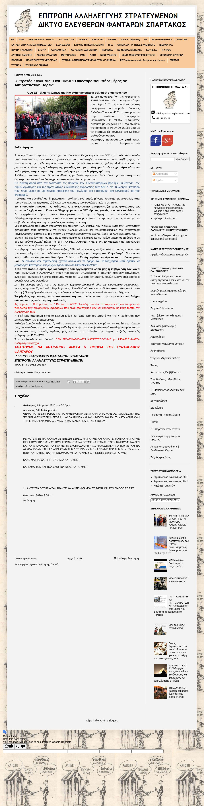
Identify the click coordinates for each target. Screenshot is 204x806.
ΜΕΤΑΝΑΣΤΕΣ (68, 55)
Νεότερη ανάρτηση (25, 558)
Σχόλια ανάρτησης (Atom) (44, 564)
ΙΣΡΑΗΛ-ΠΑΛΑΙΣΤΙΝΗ (22, 50)
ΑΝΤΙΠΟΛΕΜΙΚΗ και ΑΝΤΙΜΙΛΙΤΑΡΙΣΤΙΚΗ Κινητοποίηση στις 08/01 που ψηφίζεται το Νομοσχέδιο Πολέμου (171, 605)
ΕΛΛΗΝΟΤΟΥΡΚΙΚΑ (162, 39)
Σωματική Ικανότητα (162, 308)
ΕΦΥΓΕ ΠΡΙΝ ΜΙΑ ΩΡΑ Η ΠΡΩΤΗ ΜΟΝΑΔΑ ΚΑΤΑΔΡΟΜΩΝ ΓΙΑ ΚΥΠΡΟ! (179, 521)
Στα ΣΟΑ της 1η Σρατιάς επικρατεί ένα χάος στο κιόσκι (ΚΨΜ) (178, 692)
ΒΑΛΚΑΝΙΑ (97, 39)
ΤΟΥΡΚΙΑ (16, 65)
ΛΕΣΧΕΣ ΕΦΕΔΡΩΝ (47, 55)
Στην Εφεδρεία (159, 400)
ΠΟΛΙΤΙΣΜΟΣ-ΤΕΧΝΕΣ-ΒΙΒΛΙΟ (41, 60)
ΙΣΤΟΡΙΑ (42, 50)
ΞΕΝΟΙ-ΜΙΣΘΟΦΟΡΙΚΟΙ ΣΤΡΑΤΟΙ (138, 55)
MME (21, 39)
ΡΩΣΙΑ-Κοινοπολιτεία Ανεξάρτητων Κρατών (142, 60)
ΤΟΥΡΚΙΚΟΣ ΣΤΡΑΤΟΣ (37, 65)
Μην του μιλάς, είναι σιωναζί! (177, 626)
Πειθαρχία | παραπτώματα (165, 414)
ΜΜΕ (82, 55)
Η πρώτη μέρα (159, 301)
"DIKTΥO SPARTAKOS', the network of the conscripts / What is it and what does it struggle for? (169, 209)
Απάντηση (29, 500)
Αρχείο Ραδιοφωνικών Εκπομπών (170, 254)
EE (12, 39)
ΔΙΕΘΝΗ (112, 39)
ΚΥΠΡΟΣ (166, 50)
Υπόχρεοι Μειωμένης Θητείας (167, 343)
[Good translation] (9, 746)
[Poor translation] (20, 746)
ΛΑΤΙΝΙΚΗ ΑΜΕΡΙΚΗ (21, 55)
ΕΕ (145, 39)
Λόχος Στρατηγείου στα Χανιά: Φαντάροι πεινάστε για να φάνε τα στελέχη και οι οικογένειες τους (170, 651)
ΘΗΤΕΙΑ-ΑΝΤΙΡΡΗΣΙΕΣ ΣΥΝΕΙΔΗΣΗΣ (136, 45)
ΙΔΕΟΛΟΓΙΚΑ (166, 45)
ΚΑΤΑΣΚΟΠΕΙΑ (58, 50)
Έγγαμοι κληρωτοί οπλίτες (165, 358)
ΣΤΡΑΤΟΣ (174, 60)
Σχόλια (158, 180)
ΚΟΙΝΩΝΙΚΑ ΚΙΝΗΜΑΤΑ (129, 50)
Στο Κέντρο (157, 407)
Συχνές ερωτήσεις (161, 457)
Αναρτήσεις (160, 173)
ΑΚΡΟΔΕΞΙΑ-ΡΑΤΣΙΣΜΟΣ (41, 39)
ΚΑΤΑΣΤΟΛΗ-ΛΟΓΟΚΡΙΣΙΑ (84, 50)
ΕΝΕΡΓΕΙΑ (182, 39)
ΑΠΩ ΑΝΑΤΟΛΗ (66, 39)
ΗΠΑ (110, 45)
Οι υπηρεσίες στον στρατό (165, 429)
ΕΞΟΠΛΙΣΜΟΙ (63, 45)
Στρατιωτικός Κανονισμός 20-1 (171, 477)
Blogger (113, 720)
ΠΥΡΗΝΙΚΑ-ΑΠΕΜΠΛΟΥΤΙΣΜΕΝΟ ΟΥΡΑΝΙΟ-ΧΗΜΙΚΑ (89, 60)
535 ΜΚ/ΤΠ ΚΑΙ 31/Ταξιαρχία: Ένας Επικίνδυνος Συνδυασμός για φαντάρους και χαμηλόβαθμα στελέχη (171, 673)
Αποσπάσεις (158, 336)
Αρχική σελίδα (75, 558)
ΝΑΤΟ (93, 55)
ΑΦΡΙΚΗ (83, 39)
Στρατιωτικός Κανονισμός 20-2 (171, 481)
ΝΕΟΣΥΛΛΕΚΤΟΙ (108, 55)
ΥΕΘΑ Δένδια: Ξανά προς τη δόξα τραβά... (176, 563)
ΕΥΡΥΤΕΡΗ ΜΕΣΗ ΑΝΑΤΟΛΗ (89, 45)
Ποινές (154, 421)
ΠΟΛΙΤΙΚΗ (16, 60)
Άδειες (154, 365)
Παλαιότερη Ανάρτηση (126, 558)
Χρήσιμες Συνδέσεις (165, 218)
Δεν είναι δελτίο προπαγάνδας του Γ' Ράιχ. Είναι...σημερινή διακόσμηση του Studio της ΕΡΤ (171, 545)
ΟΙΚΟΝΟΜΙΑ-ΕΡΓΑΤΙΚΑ (172, 55)
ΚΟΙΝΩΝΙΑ (107, 50)
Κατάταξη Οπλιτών (164, 485)
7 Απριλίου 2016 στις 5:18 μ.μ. (54, 405)
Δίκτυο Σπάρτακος (130, 39)
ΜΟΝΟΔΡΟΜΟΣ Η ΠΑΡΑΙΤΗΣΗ (178, 580)
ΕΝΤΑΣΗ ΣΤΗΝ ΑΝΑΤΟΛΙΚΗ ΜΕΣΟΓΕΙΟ (31, 45)
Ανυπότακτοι (158, 350)
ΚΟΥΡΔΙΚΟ (151, 50)
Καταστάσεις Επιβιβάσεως (165, 372)
